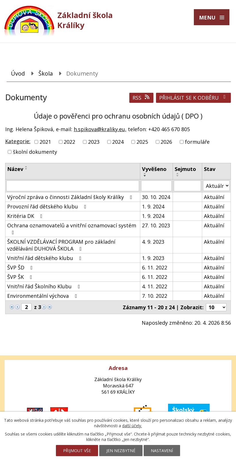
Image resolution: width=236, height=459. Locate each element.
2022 (69, 141)
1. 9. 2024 (153, 206)
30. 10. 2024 (156, 197)
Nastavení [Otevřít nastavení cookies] (162, 450)
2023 (94, 141)
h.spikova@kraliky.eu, (100, 129)
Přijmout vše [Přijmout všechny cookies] (77, 450)
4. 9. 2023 (153, 241)
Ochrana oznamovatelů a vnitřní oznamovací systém (71, 228)
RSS (141, 97)
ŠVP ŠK (20, 276)
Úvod (18, 73)
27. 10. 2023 (156, 225)
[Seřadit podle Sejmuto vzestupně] (178, 173)
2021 (45, 141)
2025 (142, 141)
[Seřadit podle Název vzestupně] (26, 167)
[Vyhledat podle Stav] (216, 185)
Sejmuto (185, 169)
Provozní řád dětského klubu (48, 206)
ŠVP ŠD (21, 267)
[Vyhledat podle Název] (72, 185)
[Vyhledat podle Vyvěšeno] (156, 185)
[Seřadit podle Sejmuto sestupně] (178, 176)
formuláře (197, 141)
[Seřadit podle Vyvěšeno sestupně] (145, 176)
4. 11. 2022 (154, 286)
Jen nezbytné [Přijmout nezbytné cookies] (120, 450)
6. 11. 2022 (154, 267)
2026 (166, 141)
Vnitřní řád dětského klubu (45, 258)
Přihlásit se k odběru (193, 97)
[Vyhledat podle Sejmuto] (187, 185)
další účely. (132, 425)
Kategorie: (17, 141)
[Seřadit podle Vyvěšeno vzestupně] (145, 173)
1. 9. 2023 (153, 258)
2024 (118, 141)
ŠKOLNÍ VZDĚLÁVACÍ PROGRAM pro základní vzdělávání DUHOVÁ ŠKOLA (61, 245)
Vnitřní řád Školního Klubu (44, 286)
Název (15, 169)
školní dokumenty (35, 151)
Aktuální (214, 197)
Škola (45, 73)
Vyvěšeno (154, 169)
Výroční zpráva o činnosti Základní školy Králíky (70, 197)
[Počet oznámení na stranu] (216, 307)
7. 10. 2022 (154, 295)
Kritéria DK (26, 215)
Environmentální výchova (43, 295)
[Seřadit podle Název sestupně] (26, 169)
